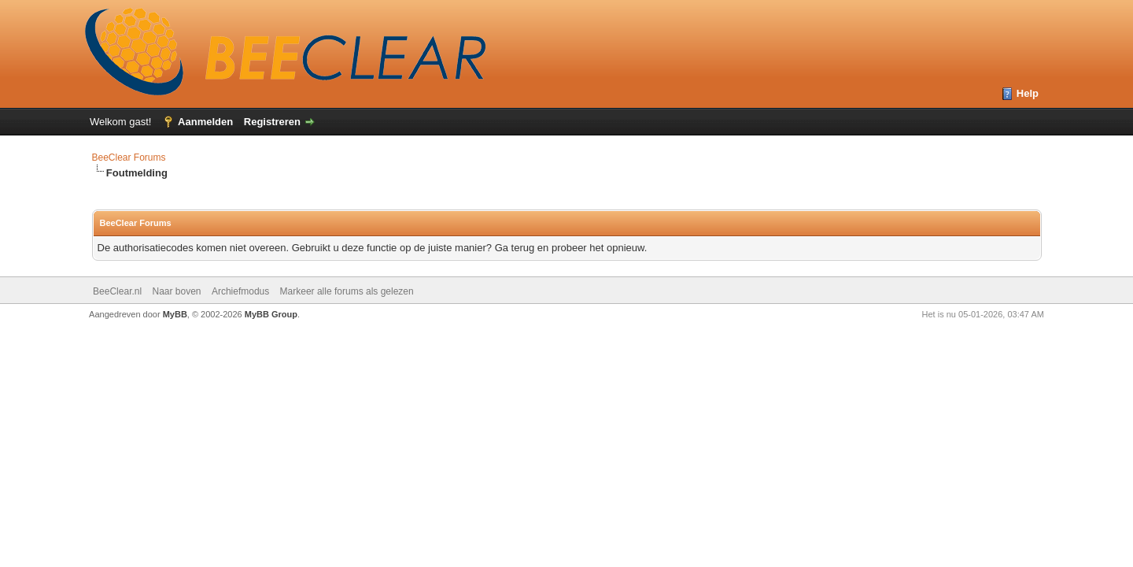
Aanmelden (205, 122)
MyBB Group (271, 314)
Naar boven (176, 291)
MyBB (175, 314)
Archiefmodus (240, 291)
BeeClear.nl (117, 291)
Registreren (272, 122)
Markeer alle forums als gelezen (347, 291)
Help (1028, 93)
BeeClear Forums (129, 157)
